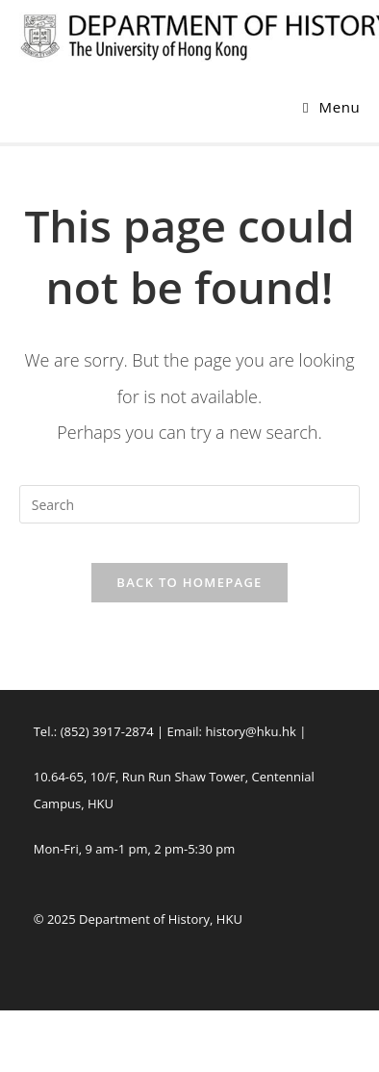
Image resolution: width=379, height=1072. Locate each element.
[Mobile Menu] (331, 106)
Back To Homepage (189, 582)
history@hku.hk (250, 731)
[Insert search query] (190, 504)
